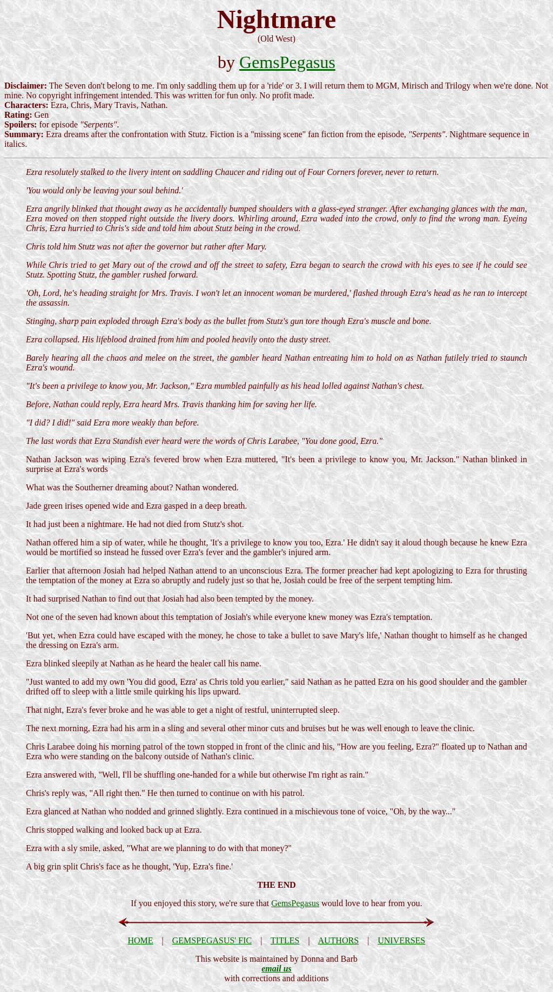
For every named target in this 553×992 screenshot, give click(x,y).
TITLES (285, 940)
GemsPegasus (287, 62)
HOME (140, 940)
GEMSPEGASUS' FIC (212, 940)
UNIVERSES (402, 940)
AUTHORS (338, 940)
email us (276, 968)
